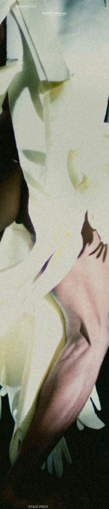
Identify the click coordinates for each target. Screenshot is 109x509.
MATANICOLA (25, 6)
